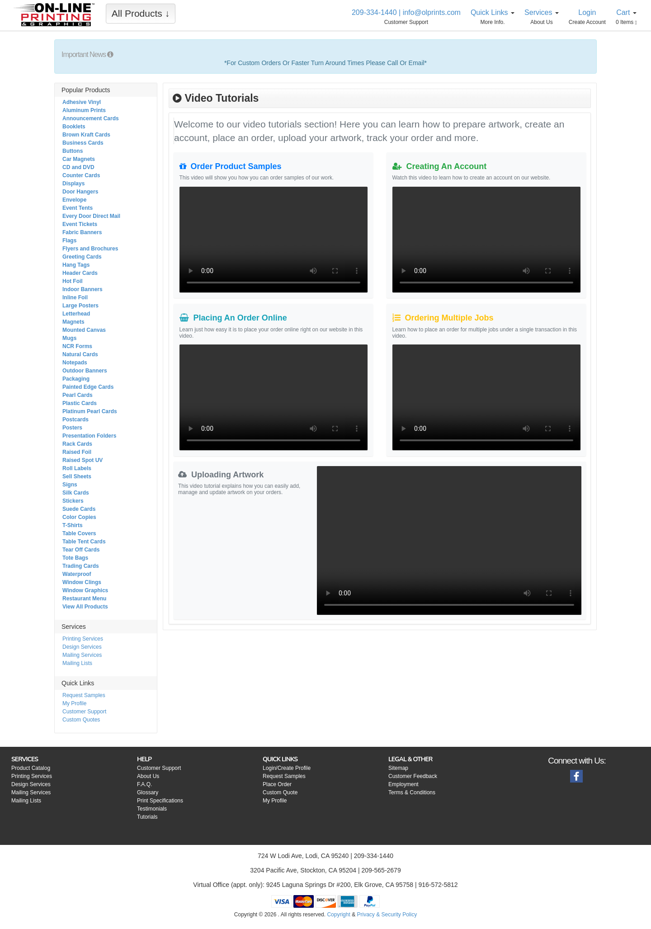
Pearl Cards (77, 395)
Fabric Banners (82, 232)
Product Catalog (30, 768)
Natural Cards (80, 354)
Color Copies (79, 517)
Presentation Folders (89, 436)
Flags (69, 240)
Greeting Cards (82, 257)
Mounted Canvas (84, 330)
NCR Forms (77, 346)
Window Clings (81, 582)
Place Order (277, 784)
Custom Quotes (81, 720)
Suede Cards (78, 509)
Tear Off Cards (80, 550)
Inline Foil (75, 297)
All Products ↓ (141, 13)
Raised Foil (76, 452)
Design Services (82, 647)
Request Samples (83, 695)
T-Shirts (72, 525)
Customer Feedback (412, 776)
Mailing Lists (77, 663)
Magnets (73, 322)
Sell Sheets (76, 476)
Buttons (72, 151)
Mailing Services (82, 655)
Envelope (74, 200)
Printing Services (82, 639)
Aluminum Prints (84, 110)
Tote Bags (75, 558)
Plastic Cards (79, 403)
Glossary (147, 792)
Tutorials (147, 817)
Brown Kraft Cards (86, 135)
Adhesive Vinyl (81, 102)
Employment (403, 784)
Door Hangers (80, 192)
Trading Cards (80, 566)
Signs (69, 484)
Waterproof (76, 574)
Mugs (69, 338)
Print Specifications (160, 800)
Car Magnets (78, 159)
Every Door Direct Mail (91, 216)
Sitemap (398, 768)
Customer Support (84, 711)
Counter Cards (81, 175)
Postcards (75, 419)
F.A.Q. (144, 784)
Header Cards (80, 273)
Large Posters (80, 305)
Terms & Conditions (411, 792)
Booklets (73, 126)
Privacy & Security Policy (387, 914)
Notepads (74, 362)
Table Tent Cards (84, 541)
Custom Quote (280, 792)
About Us (148, 776)
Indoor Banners (82, 289)
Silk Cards (75, 493)
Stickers (73, 501)
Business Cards (83, 143)
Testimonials (152, 809)
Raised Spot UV (82, 460)
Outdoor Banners (84, 371)
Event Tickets (79, 224)
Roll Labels (76, 468)
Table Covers (79, 533)
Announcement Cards (90, 118)
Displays (73, 183)
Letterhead (76, 314)
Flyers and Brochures (90, 248)
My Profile (74, 703)
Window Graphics (85, 590)
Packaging (76, 379)
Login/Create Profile (287, 768)
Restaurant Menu (84, 598)
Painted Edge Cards (87, 387)
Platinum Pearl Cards (89, 411)
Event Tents (77, 208)
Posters (72, 427)
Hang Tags (76, 265)
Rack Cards (77, 444)
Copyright (338, 914)
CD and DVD (78, 167)
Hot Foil (72, 281)
